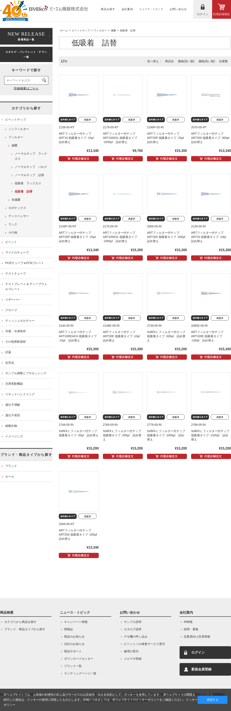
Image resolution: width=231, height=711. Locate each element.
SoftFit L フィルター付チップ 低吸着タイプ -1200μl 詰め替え (210, 435)
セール (9, 476)
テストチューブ (15, 273)
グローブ (11, 310)
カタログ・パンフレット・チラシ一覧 (26, 54)
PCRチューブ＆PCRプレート (24, 263)
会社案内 (186, 612)
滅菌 (113, 30)
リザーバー (12, 299)
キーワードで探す (26, 70)
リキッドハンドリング (20, 394)
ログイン (198, 652)
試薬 (8, 352)
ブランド (11, 466)
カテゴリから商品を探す (20, 621)
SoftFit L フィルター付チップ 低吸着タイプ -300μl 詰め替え (166, 336)
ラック (12, 224)
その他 (12, 232)
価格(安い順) (186, 61)
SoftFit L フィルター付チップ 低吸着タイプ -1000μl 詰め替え (166, 435)
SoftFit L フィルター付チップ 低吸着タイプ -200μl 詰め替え (122, 435)
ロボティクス (17, 208)
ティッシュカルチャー (20, 320)
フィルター (100, 30)
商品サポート (73, 651)
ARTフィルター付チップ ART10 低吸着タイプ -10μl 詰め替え (78, 138)
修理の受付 (131, 651)
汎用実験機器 (14, 383)
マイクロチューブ (17, 252)
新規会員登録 (201, 669)
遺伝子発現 (12, 415)
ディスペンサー (18, 216)
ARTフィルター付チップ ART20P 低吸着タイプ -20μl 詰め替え (167, 138)
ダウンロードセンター (78, 658)
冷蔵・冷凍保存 (15, 331)
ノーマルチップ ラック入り (31, 156)
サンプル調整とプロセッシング (25, 373)
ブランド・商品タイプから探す (26, 454)
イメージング (14, 436)
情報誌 (68, 629)
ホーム (64, 30)
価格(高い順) (206, 61)
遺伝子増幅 (12, 404)
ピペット (11, 242)
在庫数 (223, 61)
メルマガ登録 (133, 658)
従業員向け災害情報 (197, 636)
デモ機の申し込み (135, 636)
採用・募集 (191, 629)
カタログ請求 (133, 629)
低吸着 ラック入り (28, 183)
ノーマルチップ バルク (31, 166)
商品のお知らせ (74, 636)
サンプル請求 (133, 621)
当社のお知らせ (74, 644)
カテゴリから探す (26, 108)
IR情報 (188, 621)
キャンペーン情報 (76, 621)
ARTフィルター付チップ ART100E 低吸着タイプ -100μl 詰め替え (207, 336)
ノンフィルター (18, 129)
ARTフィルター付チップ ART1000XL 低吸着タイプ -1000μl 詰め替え (120, 138)
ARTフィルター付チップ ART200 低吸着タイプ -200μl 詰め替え (167, 237)
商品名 (169, 61)
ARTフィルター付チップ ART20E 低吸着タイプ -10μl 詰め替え (123, 336)
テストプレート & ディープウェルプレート (26, 286)
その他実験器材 (15, 341)
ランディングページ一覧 (80, 673)
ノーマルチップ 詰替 (29, 175)
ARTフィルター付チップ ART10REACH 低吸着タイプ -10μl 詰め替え (78, 336)
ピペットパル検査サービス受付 (144, 644)
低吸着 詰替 (127, 30)
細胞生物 (11, 425)
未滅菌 (16, 199)
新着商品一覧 (26, 36)
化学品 (9, 362)
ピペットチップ (81, 30)
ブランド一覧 (73, 666)
